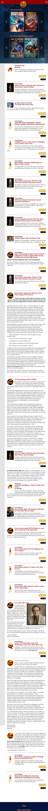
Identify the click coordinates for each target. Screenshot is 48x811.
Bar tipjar (22, 746)
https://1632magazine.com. (15, 366)
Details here (42, 113)
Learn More (42, 539)
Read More (42, 76)
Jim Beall (18, 488)
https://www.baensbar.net (15, 741)
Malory (17, 67)
